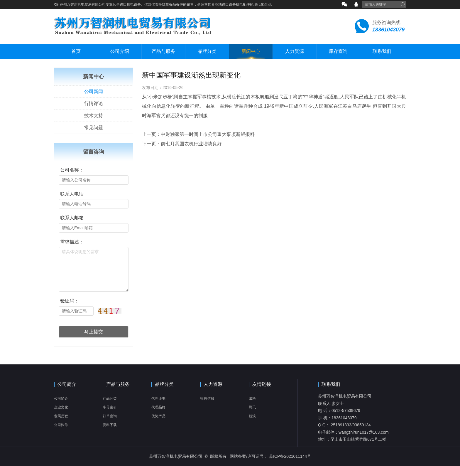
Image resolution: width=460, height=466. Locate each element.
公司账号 (61, 425)
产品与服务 (163, 51)
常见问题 (93, 127)
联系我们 (382, 51)
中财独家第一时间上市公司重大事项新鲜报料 (208, 134)
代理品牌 (158, 407)
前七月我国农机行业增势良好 (191, 143)
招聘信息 (207, 398)
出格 (252, 398)
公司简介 (67, 384)
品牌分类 (207, 51)
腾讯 (252, 407)
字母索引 (110, 407)
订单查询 (110, 416)
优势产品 (158, 416)
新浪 (252, 416)
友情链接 (261, 384)
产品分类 (110, 398)
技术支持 (93, 115)
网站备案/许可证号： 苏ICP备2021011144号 (270, 456)
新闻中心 (250, 51)
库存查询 (338, 51)
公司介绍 (119, 51)
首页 (76, 51)
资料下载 (110, 425)
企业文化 (61, 407)
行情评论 (93, 103)
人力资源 (294, 51)
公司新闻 (93, 91)
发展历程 (61, 416)
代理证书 (158, 398)
